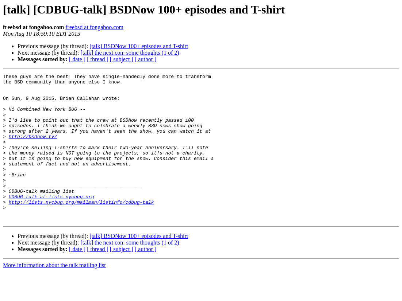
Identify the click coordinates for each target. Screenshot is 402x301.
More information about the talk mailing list (54, 295)
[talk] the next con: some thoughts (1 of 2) (129, 53)
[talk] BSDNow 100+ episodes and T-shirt (138, 46)
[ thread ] (97, 59)
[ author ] (146, 59)
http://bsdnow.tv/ (33, 149)
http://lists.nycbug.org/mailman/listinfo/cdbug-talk (81, 228)
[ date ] (77, 59)
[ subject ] (121, 59)
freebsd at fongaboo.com (94, 27)
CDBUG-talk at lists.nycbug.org (51, 221)
